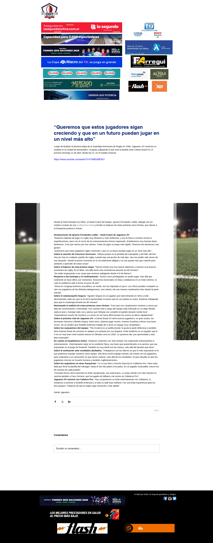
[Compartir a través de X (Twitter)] (62, 401)
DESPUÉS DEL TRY (80, 9)
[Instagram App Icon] (170, 498)
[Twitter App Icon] (174, 498)
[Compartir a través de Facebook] (55, 401)
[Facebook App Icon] (165, 498)
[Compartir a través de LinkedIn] (69, 401)
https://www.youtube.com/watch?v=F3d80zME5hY (79, 159)
